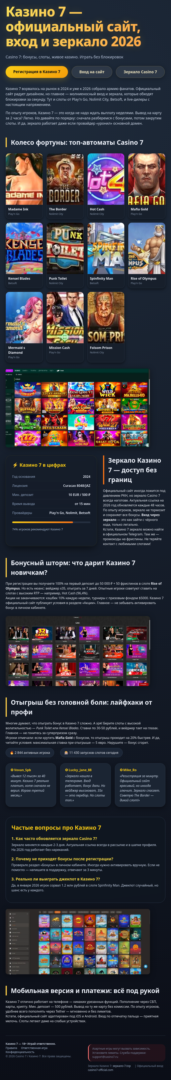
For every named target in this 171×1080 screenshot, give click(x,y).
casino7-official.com (100, 1070)
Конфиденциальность (20, 1052)
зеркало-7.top (122, 1066)
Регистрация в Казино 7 (36, 71)
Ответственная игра (34, 1048)
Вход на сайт (91, 71)
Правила (11, 1048)
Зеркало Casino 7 (140, 71)
